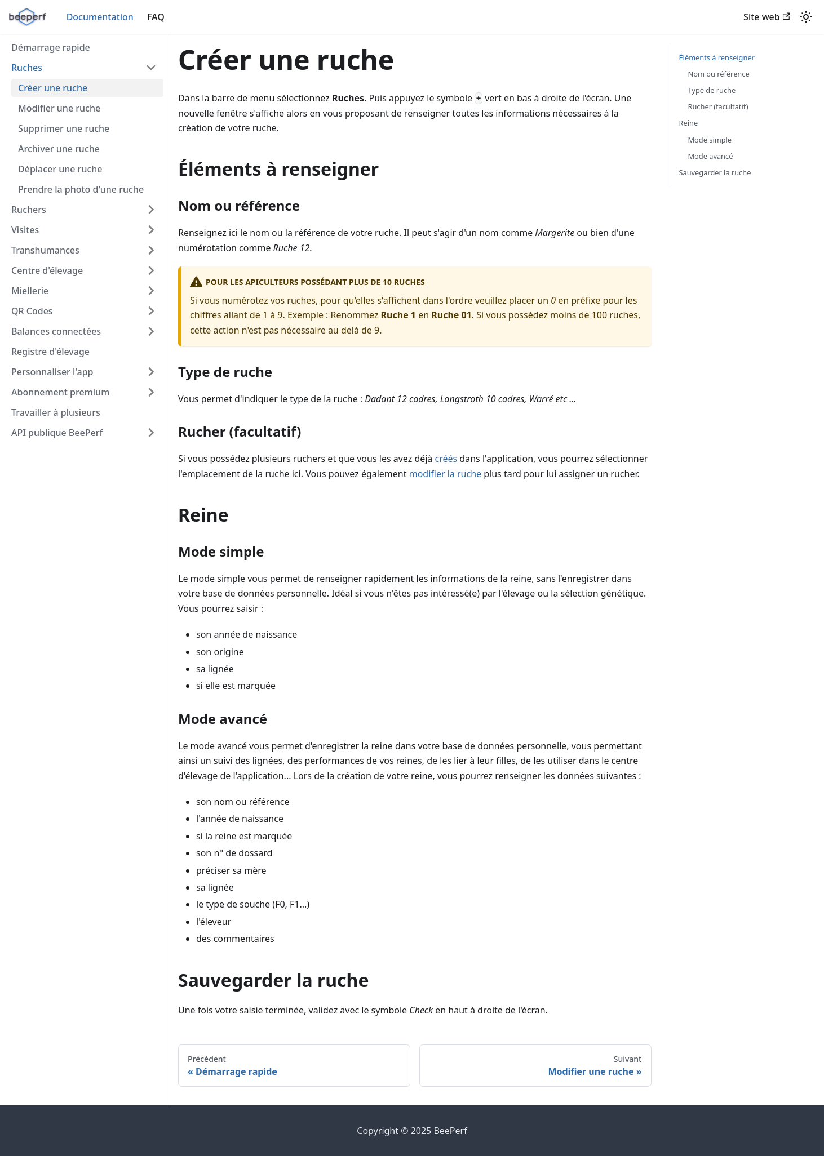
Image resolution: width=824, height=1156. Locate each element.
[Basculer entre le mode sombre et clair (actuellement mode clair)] (806, 17)
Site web (766, 17)
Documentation (100, 17)
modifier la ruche (445, 474)
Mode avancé (710, 156)
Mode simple (710, 140)
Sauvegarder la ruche (715, 172)
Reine (688, 123)
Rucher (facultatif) (718, 106)
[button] (84, 68)
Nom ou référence (719, 74)
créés (446, 458)
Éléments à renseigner (717, 57)
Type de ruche (712, 90)
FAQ (156, 17)
